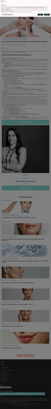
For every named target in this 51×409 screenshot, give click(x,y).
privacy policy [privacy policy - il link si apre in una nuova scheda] (30, 399)
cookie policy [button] (8, 401)
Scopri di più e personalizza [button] (7, 406)
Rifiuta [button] (40, 406)
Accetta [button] (47, 406)
